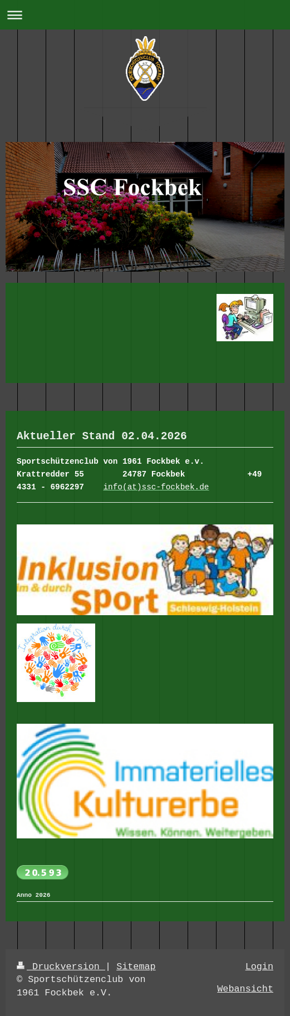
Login (259, 966)
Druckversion (61, 966)
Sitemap (136, 966)
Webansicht (245, 989)
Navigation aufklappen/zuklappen (145, 15)
